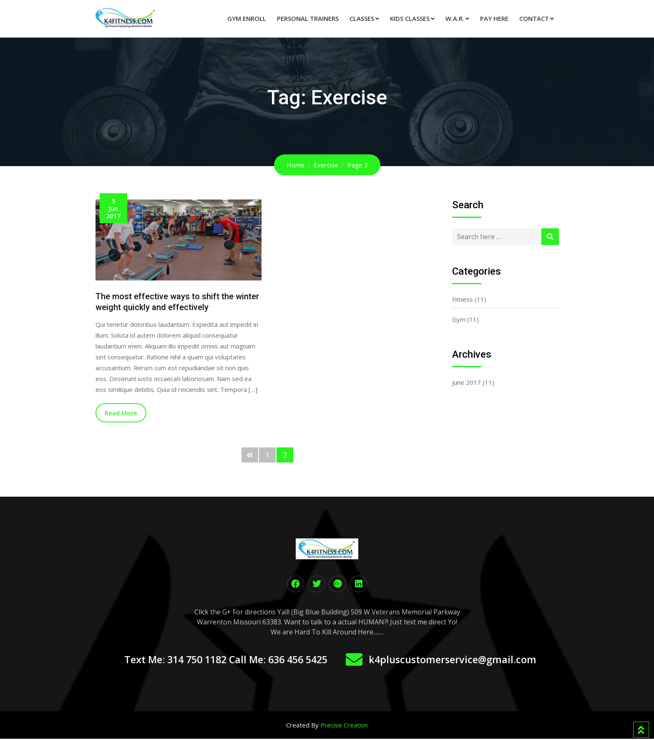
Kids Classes (410, 18)
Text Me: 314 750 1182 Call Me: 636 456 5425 (221, 661)
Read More (121, 413)
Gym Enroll (246, 18)
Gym (458, 319)
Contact (534, 18)
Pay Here (494, 18)
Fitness (462, 299)
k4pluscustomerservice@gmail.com (461, 661)
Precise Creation (344, 726)
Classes (362, 18)
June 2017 (466, 382)
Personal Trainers (308, 18)
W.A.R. (454, 18)
